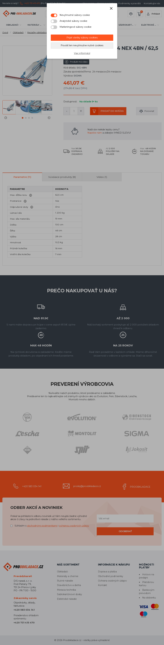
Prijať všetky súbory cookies (82, 37)
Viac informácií (82, 53)
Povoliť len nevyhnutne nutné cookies (82, 45)
